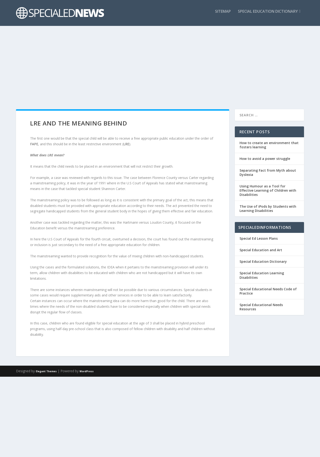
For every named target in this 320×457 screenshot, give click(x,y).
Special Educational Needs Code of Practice (268, 291)
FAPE (34, 144)
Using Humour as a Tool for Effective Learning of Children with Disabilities (268, 190)
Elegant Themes (46, 371)
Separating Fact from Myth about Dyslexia (268, 172)
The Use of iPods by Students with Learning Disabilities (268, 208)
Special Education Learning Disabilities (262, 275)
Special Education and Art (261, 250)
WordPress (87, 371)
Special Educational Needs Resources (261, 307)
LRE (126, 144)
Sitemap (223, 15)
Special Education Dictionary (268, 15)
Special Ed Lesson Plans (259, 238)
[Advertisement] (160, 64)
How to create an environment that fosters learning (269, 145)
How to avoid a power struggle (265, 158)
